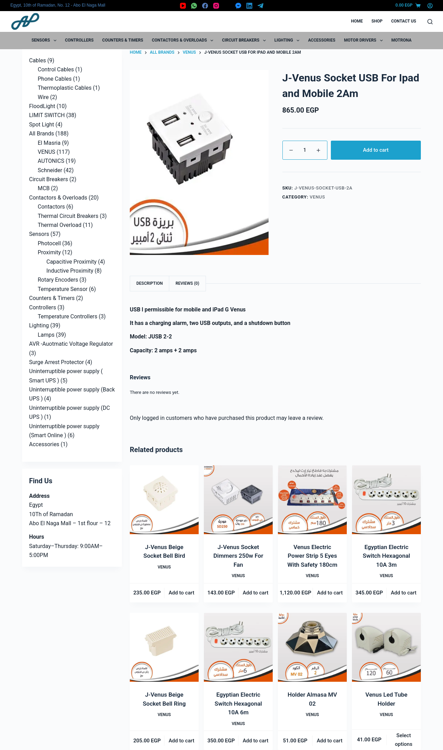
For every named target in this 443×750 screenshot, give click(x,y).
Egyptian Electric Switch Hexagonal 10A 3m (386, 556)
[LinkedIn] (249, 6)
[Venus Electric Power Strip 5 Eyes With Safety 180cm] (312, 499)
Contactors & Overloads (184, 40)
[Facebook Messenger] (238, 6)
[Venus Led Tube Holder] (386, 647)
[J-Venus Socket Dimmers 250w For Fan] (238, 499)
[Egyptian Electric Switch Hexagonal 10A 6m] (238, 647)
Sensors (45, 40)
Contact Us (403, 21)
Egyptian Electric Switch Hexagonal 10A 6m (238, 703)
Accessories (321, 40)
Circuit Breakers (245, 40)
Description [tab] (149, 283)
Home (357, 21)
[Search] (430, 21)
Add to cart (376, 150)
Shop (376, 21)
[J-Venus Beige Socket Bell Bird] (164, 499)
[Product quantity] (304, 150)
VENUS (317, 197)
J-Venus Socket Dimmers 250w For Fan (238, 556)
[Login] (430, 5)
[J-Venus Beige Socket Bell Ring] (164, 647)
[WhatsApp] (194, 6)
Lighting (288, 40)
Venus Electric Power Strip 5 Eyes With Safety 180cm (312, 556)
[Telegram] (260, 6)
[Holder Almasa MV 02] (312, 647)
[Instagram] (216, 6)
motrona (401, 40)
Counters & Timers (122, 40)
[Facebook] (205, 6)
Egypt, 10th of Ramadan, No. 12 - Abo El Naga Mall (57, 5)
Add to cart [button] (181, 593)
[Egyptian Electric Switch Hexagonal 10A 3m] (386, 499)
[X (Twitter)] (227, 6)
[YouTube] (183, 6)
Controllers (79, 40)
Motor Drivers (365, 40)
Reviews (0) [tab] (187, 283)
